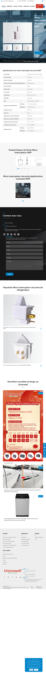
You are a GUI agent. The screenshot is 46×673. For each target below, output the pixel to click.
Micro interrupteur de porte (19, 60)
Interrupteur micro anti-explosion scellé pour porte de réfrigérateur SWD (19, 328)
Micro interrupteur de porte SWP (31, 61)
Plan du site (32, 587)
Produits (4, 6)
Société (15, 6)
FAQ (36, 539)
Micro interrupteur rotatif (8, 547)
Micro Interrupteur (7, 539)
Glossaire (5, 562)
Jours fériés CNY (8, 463)
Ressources (26, 6)
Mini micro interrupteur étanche (9, 537)
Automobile (23, 537)
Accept (36, 669)
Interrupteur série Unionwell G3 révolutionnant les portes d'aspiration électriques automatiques (22, 490)
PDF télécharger (40, 55)
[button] (30, 161)
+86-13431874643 (30, 1)
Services (20, 6)
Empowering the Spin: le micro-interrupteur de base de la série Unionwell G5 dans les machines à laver (21, 519)
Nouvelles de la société (8, 554)
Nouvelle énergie (24, 541)
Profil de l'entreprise (39, 537)
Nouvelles (32, 6)
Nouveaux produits (7, 543)
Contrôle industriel (25, 543)
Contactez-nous (38, 52)
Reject (31, 669)
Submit (9, 274)
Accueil (5, 60)
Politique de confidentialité (39, 587)
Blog (4, 556)
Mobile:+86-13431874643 (30, 576)
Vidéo (4, 560)
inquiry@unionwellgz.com (8, 1)
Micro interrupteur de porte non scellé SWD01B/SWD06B (17, 365)
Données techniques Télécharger (10, 558)
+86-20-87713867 (22, 1)
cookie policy (31, 667)
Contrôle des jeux (25, 545)
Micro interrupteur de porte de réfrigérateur (13, 61)
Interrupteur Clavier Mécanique (9, 545)
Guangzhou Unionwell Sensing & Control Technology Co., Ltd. (16, 587)
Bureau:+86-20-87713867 (30, 574)
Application (9, 6)
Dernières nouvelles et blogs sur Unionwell (23, 383)
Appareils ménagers (21, 196)
